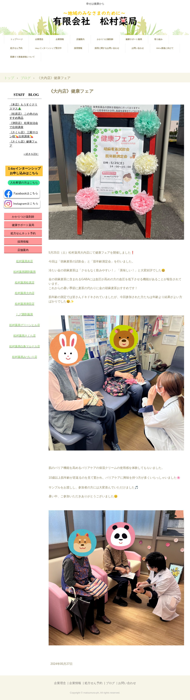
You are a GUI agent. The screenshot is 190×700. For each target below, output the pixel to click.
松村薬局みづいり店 (24, 357)
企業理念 (39, 39)
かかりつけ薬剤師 (105, 39)
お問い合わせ (138, 48)
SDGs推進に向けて (164, 48)
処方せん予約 (16, 48)
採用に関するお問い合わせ (107, 48)
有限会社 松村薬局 (95, 18)
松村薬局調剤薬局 (24, 271)
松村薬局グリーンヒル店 (24, 325)
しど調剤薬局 (24, 314)
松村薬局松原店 (24, 282)
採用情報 (78, 48)
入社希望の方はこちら (24, 182)
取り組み (158, 39)
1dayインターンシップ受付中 (48, 48)
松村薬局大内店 (24, 293)
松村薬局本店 (24, 261)
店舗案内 (80, 39)
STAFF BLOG (26, 95)
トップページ (16, 39)
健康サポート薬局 (134, 39)
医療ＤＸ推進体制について (22, 57)
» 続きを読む (31, 154)
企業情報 (60, 39)
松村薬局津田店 (24, 303)
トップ (9, 78)
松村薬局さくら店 (24, 335)
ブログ (26, 78)
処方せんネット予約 (23, 233)
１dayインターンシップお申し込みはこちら (24, 171)
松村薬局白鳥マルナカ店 (24, 346)
